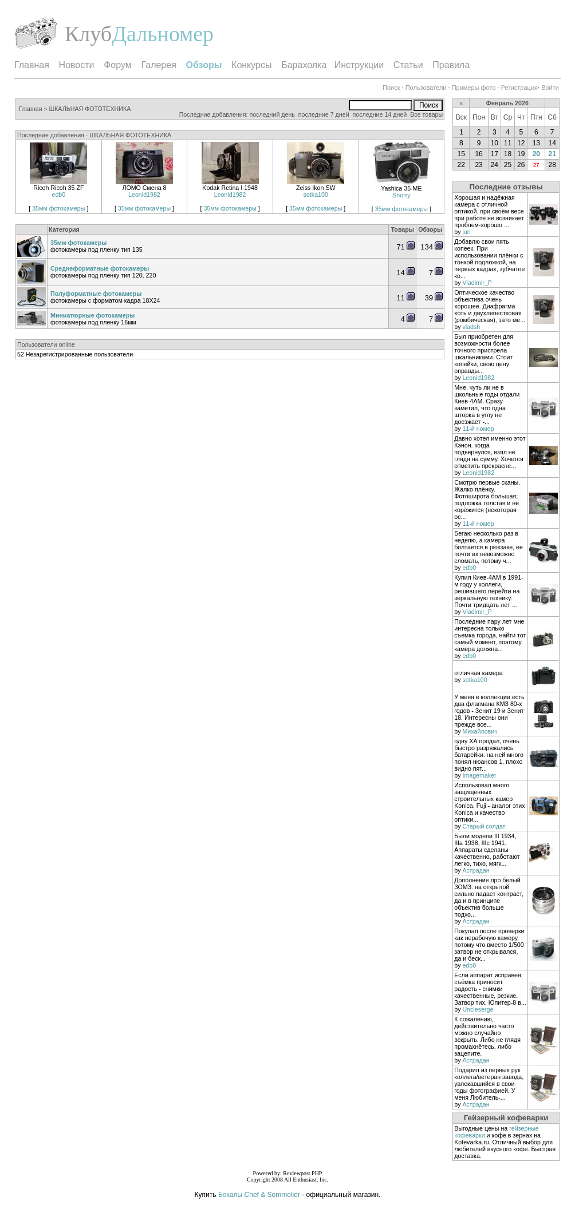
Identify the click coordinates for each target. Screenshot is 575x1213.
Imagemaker (479, 775)
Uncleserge (477, 1009)
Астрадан (475, 870)
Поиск (391, 87)
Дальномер (163, 34)
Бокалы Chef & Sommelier (260, 1195)
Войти (550, 87)
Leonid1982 (144, 194)
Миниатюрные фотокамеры (92, 315)
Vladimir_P (477, 282)
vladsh (471, 326)
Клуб (88, 34)
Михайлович (479, 731)
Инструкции (359, 65)
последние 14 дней (380, 114)
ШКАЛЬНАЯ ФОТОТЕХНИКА (90, 108)
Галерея (158, 65)
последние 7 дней (323, 114)
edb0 (58, 194)
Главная (31, 65)
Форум (118, 65)
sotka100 (316, 194)
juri (466, 231)
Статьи (408, 65)
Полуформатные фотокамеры (95, 293)
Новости (76, 65)
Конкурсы (251, 65)
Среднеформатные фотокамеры (99, 268)
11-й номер (478, 428)
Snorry (401, 195)
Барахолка (303, 65)
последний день (272, 114)
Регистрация (519, 87)
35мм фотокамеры (58, 208)
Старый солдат (483, 826)
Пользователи (426, 87)
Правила (451, 65)
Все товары (426, 114)
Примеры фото (474, 87)
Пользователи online (46, 344)
